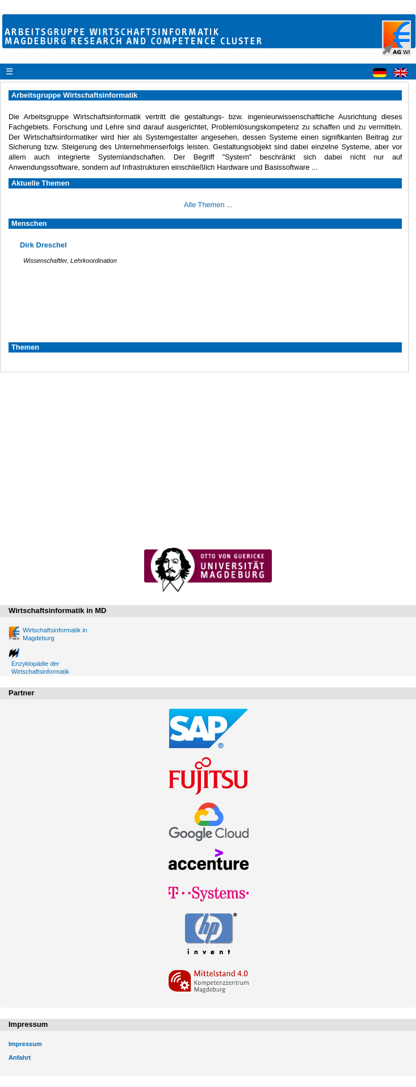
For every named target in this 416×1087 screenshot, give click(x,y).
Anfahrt (20, 1057)
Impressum (25, 1043)
